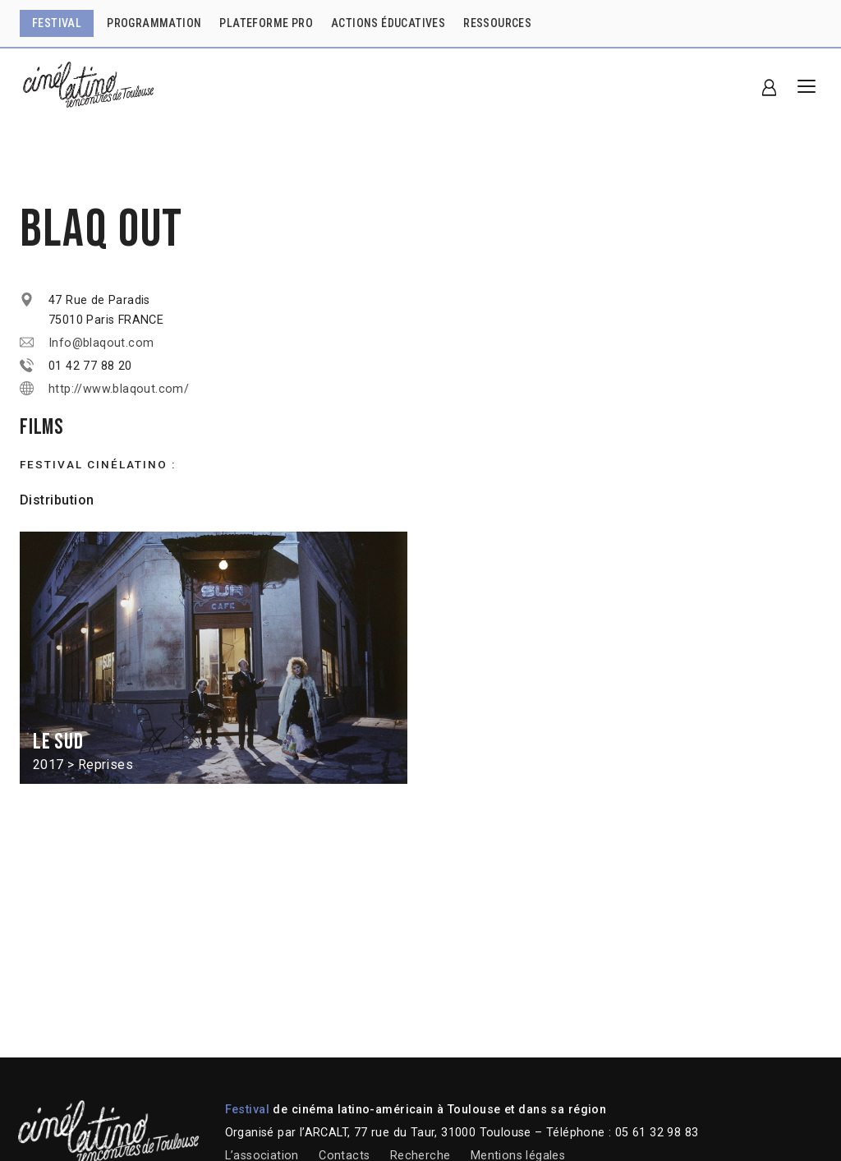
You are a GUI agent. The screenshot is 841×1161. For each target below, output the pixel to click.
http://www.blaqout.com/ (118, 389)
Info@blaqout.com (101, 343)
